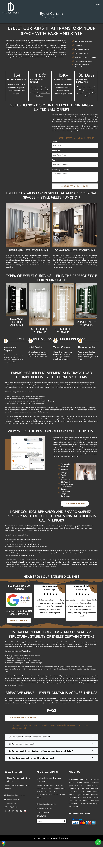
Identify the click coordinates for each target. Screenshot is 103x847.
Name (54, 141)
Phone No (56, 150)
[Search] (64, 821)
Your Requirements (60, 169)
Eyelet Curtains (53, 18)
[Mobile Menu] (97, 5)
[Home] (45, 18)
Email (54, 160)
